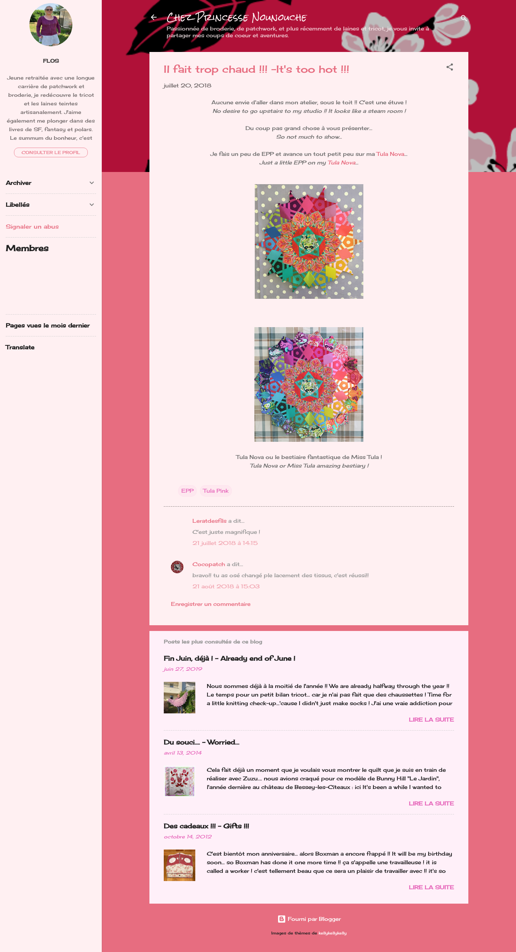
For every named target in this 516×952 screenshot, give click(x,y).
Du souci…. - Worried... (201, 742)
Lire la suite (431, 719)
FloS (51, 61)
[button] (449, 68)
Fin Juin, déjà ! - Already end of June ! (229, 658)
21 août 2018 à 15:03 (226, 586)
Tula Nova (390, 153)
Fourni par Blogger (309, 918)
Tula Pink (216, 490)
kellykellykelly (333, 933)
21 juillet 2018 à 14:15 (225, 543)
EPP (187, 490)
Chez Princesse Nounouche (237, 17)
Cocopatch (208, 564)
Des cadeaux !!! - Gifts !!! (206, 826)
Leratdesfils (209, 520)
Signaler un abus (32, 226)
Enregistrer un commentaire (210, 604)
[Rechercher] (464, 19)
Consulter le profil (51, 152)
